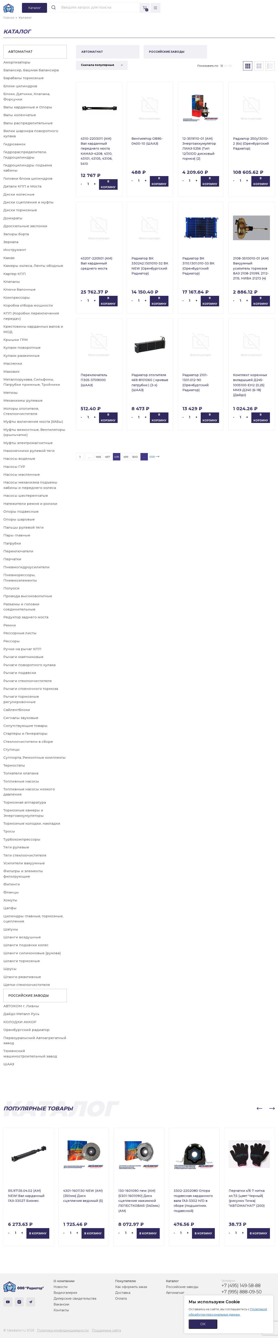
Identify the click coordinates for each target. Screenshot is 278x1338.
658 (152, 456)
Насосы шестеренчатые (25, 495)
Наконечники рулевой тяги (29, 451)
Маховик (11, 371)
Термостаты (14, 765)
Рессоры (11, 641)
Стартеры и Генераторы (25, 733)
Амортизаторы (16, 62)
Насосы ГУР (14, 466)
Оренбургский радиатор (26, 1030)
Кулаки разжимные (21, 355)
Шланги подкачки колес (26, 945)
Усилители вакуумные (24, 863)
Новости (60, 1287)
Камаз (9, 258)
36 (230, 65)
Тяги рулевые (16, 847)
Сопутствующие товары (25, 725)
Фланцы (11, 892)
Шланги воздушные (22, 937)
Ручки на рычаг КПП (22, 649)
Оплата (121, 1299)
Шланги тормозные (21, 961)
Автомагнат (175, 1293)
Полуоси (11, 588)
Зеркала (10, 242)
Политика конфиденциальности (63, 1330)
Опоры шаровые (19, 519)
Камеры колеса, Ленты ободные (33, 266)
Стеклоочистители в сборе (28, 741)
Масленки (12, 363)
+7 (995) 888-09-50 (242, 1291)
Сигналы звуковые (20, 718)
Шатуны (10, 929)
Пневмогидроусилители (26, 567)
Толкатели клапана (20, 773)
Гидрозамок (14, 144)
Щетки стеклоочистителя (26, 985)
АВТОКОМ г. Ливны (21, 1006)
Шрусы (10, 969)
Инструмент (14, 250)
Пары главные (16, 535)
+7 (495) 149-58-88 (241, 1285)
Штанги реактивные (22, 977)
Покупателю (125, 1281)
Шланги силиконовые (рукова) (32, 953)
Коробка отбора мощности (28, 305)
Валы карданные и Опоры (27, 107)
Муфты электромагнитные (28, 443)
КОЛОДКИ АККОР (19, 1022)
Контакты (61, 1310)
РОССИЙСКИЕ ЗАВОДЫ (28, 996)
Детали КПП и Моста (22, 186)
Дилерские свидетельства (75, 1299)
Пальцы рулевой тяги (23, 527)
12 (221, 65)
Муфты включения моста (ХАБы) (33, 421)
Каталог (172, 1281)
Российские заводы (182, 1287)
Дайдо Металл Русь (21, 1014)
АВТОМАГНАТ (20, 52)
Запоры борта (16, 234)
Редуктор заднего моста (25, 617)
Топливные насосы (21, 781)
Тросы (9, 831)
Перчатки (12, 559)
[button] (259, 1108)
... (89, 456)
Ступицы (11, 749)
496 (98, 456)
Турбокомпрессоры (21, 839)
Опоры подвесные (21, 511)
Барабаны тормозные (23, 78)
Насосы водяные (19, 458)
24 (225, 65)
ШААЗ (8, 1064)
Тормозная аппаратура (24, 802)
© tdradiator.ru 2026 (18, 1330)
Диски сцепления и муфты (28, 202)
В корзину (108, 184)
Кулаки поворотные (22, 347)
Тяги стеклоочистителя (24, 855)
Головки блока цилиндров (27, 178)
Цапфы (10, 908)
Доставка (122, 1293)
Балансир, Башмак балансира (31, 70)
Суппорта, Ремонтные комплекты (34, 757)
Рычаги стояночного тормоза (30, 688)
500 (135, 456)
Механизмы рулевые (23, 400)
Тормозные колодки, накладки (31, 823)
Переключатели (18, 551)
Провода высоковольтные (27, 596)
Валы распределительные (28, 123)
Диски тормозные (20, 210)
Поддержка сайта (106, 1330)
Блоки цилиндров (20, 86)
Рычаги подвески (19, 673)
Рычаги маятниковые (23, 657)
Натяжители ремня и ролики (30, 503)
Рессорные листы (20, 633)
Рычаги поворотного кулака (29, 665)
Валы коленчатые (19, 115)
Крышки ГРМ (15, 340)
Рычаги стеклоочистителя (27, 681)
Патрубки (12, 543)
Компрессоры (16, 297)
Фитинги (11, 884)
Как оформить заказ (131, 1287)
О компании (64, 1281)
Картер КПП (14, 274)
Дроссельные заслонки (25, 226)
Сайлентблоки (16, 710)
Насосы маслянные (21, 474)
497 (107, 456)
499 (125, 456)
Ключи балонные (19, 289)
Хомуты (10, 900)
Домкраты (12, 218)
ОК (203, 1324)
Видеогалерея (65, 1293)
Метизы (10, 392)
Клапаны (11, 281)
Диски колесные (18, 194)
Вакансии (61, 1304)
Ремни (9, 625)
